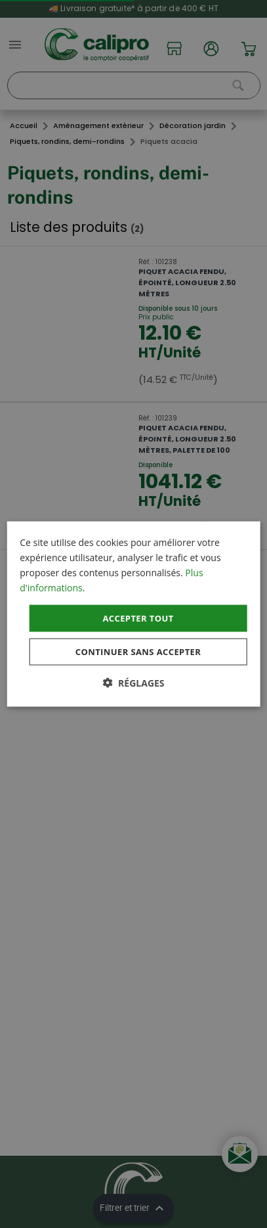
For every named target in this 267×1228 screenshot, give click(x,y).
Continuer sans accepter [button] (138, 652)
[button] (133, 683)
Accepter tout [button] (137, 618)
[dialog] (133, 614)
